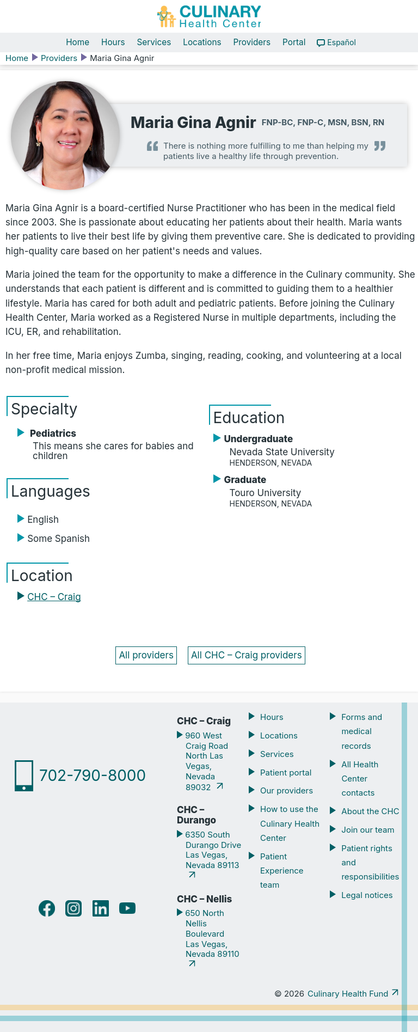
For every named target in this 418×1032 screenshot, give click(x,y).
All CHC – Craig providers (246, 655)
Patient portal (285, 772)
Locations (202, 42)
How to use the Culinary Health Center (289, 823)
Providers (252, 42)
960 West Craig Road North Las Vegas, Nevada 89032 (205, 761)
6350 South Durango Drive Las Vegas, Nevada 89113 (212, 849)
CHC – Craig (54, 596)
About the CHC (370, 811)
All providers (146, 655)
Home (77, 42)
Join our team (367, 830)
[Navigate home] (209, 16)
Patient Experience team (282, 870)
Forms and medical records (361, 731)
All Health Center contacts (359, 778)
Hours (113, 42)
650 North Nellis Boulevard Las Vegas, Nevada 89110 (211, 933)
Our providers (286, 791)
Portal (293, 42)
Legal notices (366, 895)
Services (154, 42)
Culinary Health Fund (348, 993)
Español (341, 42)
